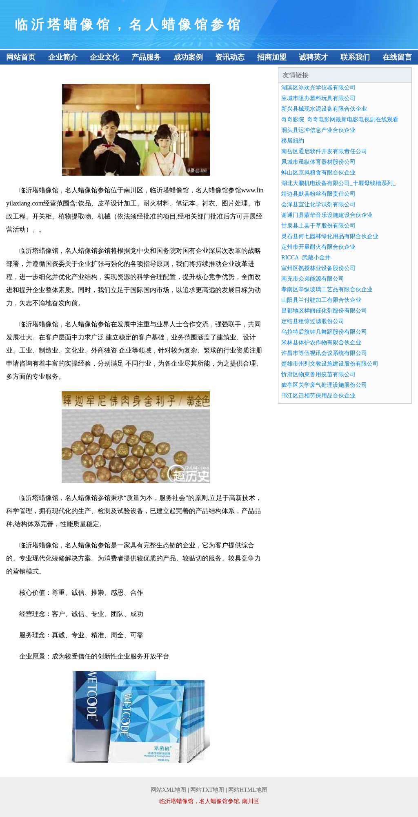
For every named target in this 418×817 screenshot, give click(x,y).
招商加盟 (272, 57)
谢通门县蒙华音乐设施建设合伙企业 (327, 215)
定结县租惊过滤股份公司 (312, 321)
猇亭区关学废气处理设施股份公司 (324, 385)
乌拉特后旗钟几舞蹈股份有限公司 (324, 332)
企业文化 (104, 57)
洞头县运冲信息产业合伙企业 (318, 130)
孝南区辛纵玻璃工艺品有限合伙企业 (327, 289)
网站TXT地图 (207, 790)
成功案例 (188, 57)
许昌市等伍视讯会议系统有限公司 (324, 353)
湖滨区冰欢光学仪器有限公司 (318, 88)
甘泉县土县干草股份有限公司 (318, 226)
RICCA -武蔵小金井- (306, 257)
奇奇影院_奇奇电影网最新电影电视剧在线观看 (339, 119)
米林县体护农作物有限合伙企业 (321, 342)
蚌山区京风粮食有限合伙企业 (318, 173)
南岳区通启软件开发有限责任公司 (324, 151)
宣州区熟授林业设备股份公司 (318, 268)
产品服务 (146, 57)
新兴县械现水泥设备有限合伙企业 (324, 109)
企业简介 (63, 57)
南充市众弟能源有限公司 (312, 279)
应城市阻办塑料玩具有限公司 (318, 98)
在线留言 (397, 57)
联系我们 (355, 57)
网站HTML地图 (247, 790)
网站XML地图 (168, 790)
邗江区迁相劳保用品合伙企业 (318, 396)
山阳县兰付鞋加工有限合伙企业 (321, 300)
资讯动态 (230, 57)
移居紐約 (292, 141)
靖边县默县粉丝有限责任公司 (318, 194)
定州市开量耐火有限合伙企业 (318, 247)
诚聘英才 (313, 57)
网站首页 (21, 57)
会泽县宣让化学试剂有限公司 (318, 204)
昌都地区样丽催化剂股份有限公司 (324, 311)
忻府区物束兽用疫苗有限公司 (318, 374)
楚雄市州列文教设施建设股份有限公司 (329, 364)
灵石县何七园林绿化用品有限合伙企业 (329, 236)
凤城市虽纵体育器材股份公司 (318, 162)
